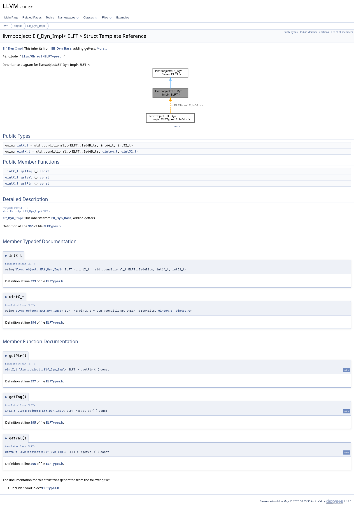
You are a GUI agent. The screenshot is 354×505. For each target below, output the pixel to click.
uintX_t (23, 151)
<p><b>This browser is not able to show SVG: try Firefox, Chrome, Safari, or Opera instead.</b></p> (177, 95)
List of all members (342, 32)
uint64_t (109, 151)
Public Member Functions (314, 32)
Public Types (291, 32)
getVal (26, 177)
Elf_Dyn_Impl (36, 25)
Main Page (11, 17)
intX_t (22, 145)
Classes (90, 17)
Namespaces (68, 17)
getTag (26, 171)
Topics (50, 17)
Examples (122, 17)
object (18, 25)
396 (33, 464)
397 (33, 381)
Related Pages (32, 17)
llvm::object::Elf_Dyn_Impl (38, 269)
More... (102, 48)
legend (177, 126)
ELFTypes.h (52, 226)
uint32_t (128, 151)
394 (33, 322)
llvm (5, 25)
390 (30, 226)
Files (107, 17)
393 (33, 281)
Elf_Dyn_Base (61, 48)
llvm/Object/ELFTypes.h (42, 56)
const (44, 171)
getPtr (26, 183)
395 (33, 422)
